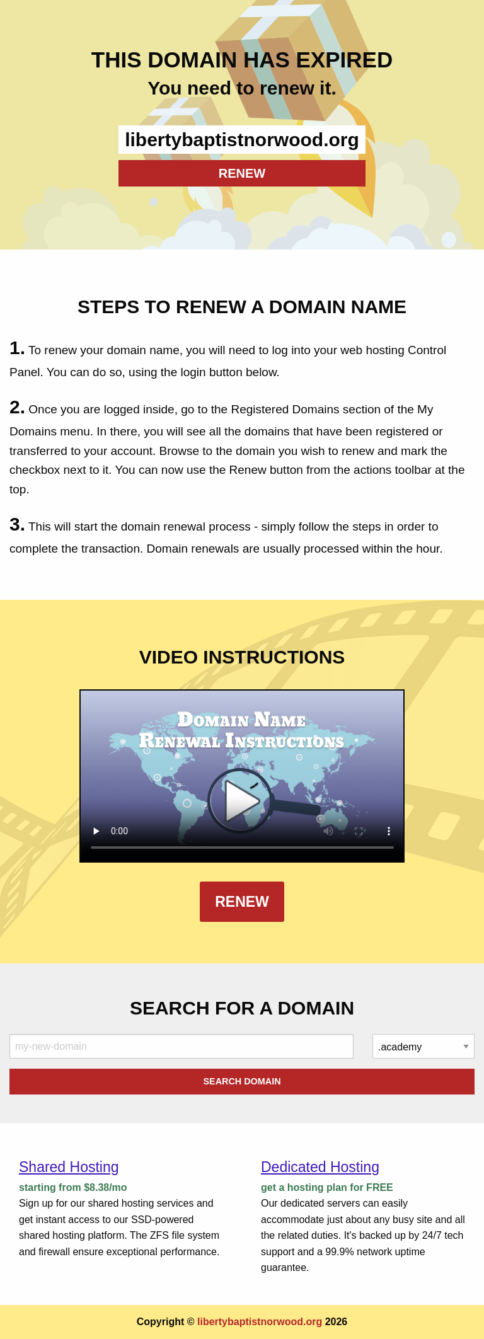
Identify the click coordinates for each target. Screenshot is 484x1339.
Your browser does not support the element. (242, 776)
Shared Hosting (69, 1167)
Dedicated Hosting (320, 1167)
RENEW (242, 173)
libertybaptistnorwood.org (259, 1321)
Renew (242, 902)
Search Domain (241, 1081)
